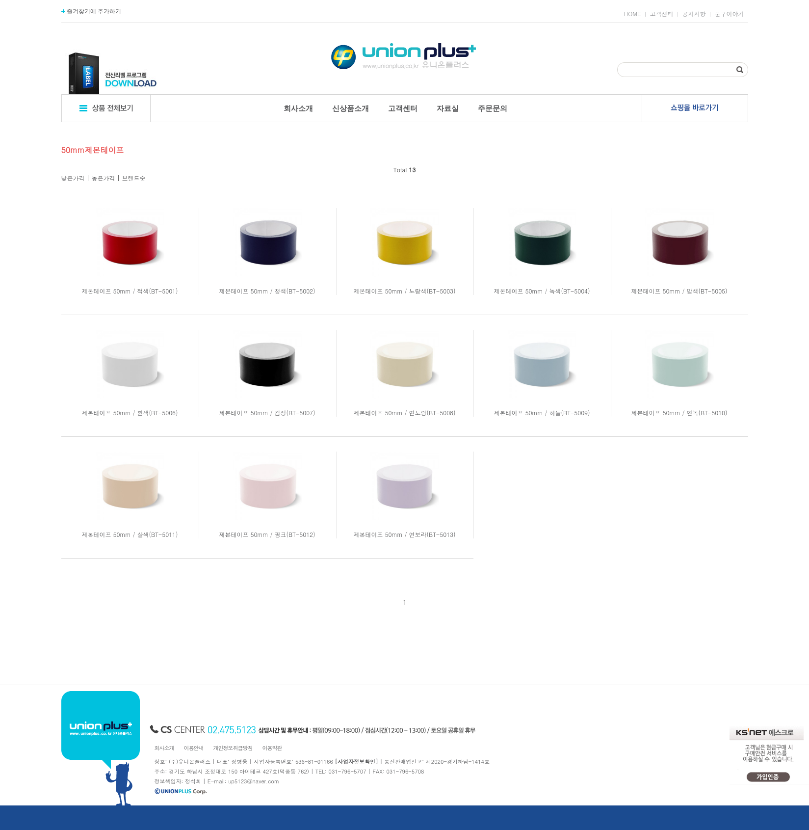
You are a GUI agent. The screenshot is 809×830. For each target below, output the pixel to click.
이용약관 (272, 747)
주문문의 (492, 108)
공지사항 (694, 14)
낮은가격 (73, 178)
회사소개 (298, 108)
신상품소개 (350, 108)
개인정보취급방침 (233, 747)
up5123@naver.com (253, 781)
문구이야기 (729, 14)
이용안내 (194, 747)
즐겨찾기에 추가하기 (91, 11)
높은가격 (103, 178)
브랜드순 (134, 178)
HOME (632, 14)
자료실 (448, 108)
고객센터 (662, 14)
